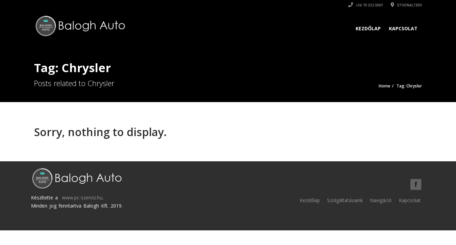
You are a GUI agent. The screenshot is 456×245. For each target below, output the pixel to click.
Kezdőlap (368, 28)
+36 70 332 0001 (365, 5)
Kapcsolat (403, 28)
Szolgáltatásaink (345, 200)
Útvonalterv (406, 5)
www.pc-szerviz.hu (82, 197)
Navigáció (381, 200)
